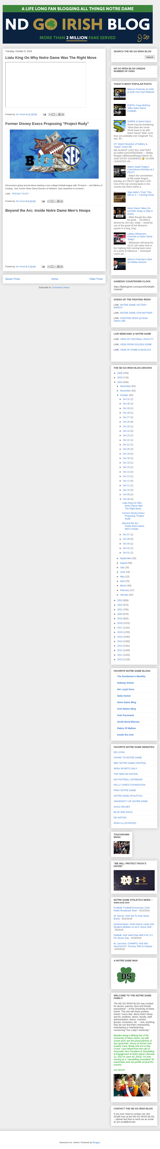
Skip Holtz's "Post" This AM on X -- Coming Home (141, 193)
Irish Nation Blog (126, 708)
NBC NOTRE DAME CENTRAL (130, 763)
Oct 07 (126, 534)
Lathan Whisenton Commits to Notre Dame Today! (140, 236)
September (126, 558)
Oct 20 (126, 449)
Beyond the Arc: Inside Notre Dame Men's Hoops (47, 210)
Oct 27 (126, 417)
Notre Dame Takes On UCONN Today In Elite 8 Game (140, 211)
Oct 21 (126, 444)
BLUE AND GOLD (123, 812)
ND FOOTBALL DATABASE (128, 779)
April (122, 581)
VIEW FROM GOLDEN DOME (136, 344)
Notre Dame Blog (126, 702)
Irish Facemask (125, 715)
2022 (120, 605)
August (124, 563)
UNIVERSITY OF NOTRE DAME (131, 801)
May (122, 576)
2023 (120, 600)
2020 (120, 614)
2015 (120, 636)
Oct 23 (126, 435)
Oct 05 (126, 539)
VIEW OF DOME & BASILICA (132, 349)
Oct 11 (126, 485)
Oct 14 (126, 471)
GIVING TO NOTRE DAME (128, 757)
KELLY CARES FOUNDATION (129, 784)
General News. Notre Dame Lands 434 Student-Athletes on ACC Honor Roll (134, 925)
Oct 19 (126, 453)
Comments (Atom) (61, 287)
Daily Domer (124, 695)
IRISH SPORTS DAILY (125, 768)
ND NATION (120, 817)
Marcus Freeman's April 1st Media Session (140, 260)
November (125, 390)
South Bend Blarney (128, 721)
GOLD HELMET (122, 806)
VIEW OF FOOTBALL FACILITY (137, 339)
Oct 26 (126, 421)
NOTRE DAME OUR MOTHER (136, 312)
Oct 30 (126, 403)
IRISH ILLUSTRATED (125, 823)
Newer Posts (12, 279)
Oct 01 (126, 552)
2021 (120, 609)
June (123, 572)
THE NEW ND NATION (126, 774)
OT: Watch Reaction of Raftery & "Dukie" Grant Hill (130, 145)
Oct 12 (126, 480)
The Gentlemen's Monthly (131, 676)
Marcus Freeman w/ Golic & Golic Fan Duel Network (141, 90)
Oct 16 (126, 462)
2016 (120, 632)
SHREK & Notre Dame (139, 121)
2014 (120, 641)
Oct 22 (126, 440)
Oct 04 (126, 543)
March (123, 585)
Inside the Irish (125, 734)
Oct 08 (126, 499)
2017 (120, 627)
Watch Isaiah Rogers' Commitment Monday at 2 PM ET (141, 169)
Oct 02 (126, 548)
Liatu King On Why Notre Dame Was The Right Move (50, 58)
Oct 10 (126, 490)
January (124, 594)
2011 (120, 655)
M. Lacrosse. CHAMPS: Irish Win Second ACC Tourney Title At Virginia (133, 945)
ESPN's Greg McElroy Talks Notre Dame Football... (139, 108)
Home (54, 279)
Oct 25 (126, 426)
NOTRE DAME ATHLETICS (128, 795)
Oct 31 (126, 399)
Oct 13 (126, 476)
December (125, 386)
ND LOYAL (119, 752)
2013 (120, 645)
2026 (120, 373)
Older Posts (96, 279)
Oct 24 (126, 431)
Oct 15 (126, 467)
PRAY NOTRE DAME (125, 790)
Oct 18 (126, 458)
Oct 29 (126, 408)
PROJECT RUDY (20, 193)
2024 (120, 382)
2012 (120, 650)
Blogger (96, 1142)
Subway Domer (125, 683)
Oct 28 (126, 412)
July (122, 567)
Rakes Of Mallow (126, 728)
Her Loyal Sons (125, 689)
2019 (120, 618)
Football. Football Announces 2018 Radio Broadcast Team (132, 909)
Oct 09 (126, 494)
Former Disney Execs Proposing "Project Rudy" (47, 124)
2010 (120, 659)
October (124, 395)
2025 (120, 377)
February (125, 590)
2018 (120, 623)
